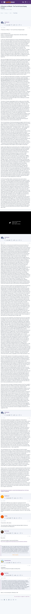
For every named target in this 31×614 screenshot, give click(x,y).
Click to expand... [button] (15, 554)
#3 (29, 418)
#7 (29, 565)
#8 (29, 578)
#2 (29, 243)
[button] (2, 2)
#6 (29, 536)
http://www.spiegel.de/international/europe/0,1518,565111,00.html (14, 541)
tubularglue (4, 9)
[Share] (28, 28)
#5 (29, 521)
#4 (29, 500)
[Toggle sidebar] (27, 2)
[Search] (29, 2)
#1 (29, 27)
